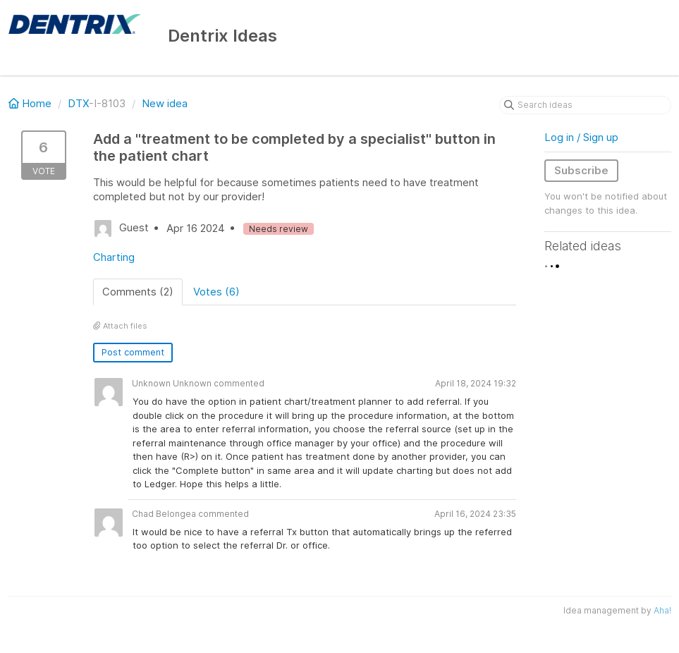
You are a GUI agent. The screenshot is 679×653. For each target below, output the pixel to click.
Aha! (662, 610)
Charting (114, 257)
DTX (78, 103)
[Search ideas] (585, 105)
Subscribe (581, 170)
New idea (165, 103)
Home (31, 103)
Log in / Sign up (581, 137)
